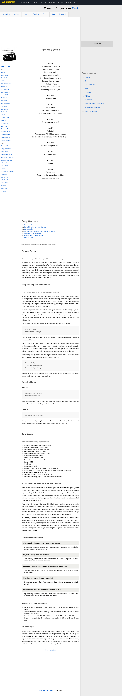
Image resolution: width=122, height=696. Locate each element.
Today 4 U (4, 98)
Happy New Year (5, 149)
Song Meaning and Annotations (35, 227)
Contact (3, 168)
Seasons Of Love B (6, 160)
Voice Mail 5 (4, 182)
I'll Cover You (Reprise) (7, 171)
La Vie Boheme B (6, 140)
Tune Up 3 (4, 86)
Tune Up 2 (4, 78)
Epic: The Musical (91, 111)
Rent (75, 8)
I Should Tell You (5, 137)
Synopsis (62, 14)
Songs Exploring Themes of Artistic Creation (39, 231)
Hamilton (88, 77)
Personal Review (30, 225)
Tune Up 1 (4, 72)
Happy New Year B (6, 154)
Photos (26, 14)
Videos (16, 14)
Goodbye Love (5, 177)
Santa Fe (3, 120)
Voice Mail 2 (4, 95)
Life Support (4, 106)
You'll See (4, 100)
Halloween (4, 174)
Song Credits (28, 229)
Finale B (3, 191)
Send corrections (50, 650)
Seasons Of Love (6, 146)
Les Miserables (90, 85)
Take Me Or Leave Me (7, 157)
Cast (53, 14)
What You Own (5, 180)
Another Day (4, 112)
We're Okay (4, 126)
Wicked (87, 96)
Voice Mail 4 (4, 166)
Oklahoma (88, 100)
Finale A (3, 185)
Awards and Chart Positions (33, 235)
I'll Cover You (4, 123)
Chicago (88, 92)
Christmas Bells (5, 129)
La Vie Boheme (5, 134)
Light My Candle (5, 92)
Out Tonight (4, 109)
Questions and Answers (32, 233)
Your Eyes (4, 188)
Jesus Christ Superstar (93, 107)
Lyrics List (6, 14)
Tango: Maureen (5, 103)
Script (45, 14)
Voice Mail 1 (4, 75)
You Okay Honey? (6, 83)
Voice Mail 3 (4, 151)
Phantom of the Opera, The (94, 103)
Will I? (3, 115)
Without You (4, 163)
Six (86, 81)
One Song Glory (5, 89)
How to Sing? (28, 237)
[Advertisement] (40, 32)
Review (36, 14)
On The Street (5, 117)
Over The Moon (5, 132)
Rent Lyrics (6, 66)
